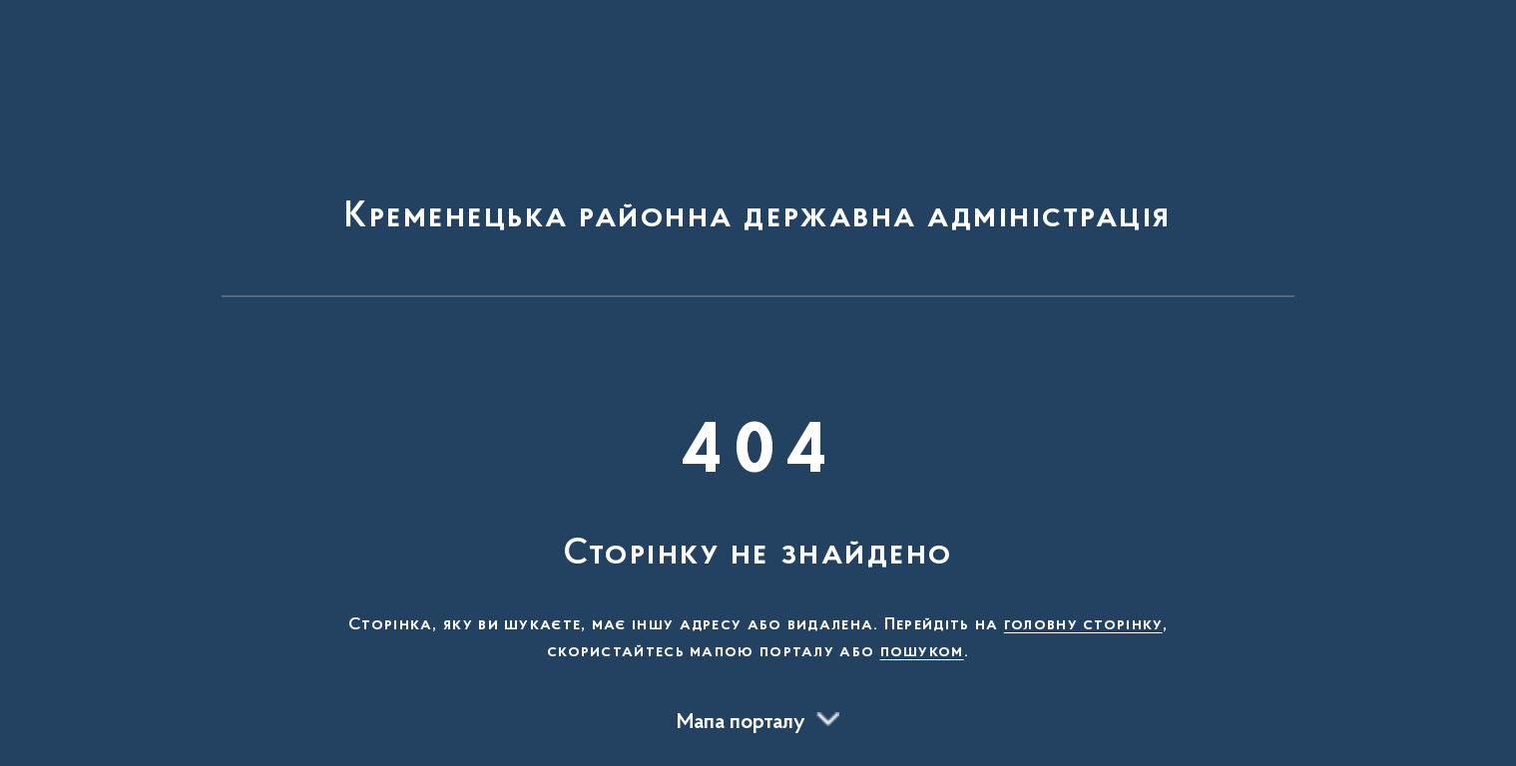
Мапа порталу (741, 723)
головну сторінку (1083, 625)
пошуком (922, 652)
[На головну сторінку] (758, 157)
